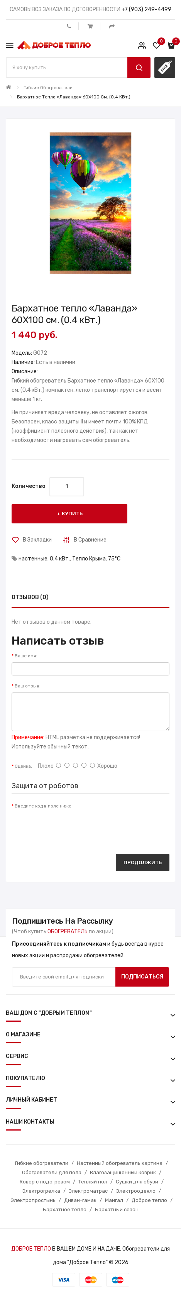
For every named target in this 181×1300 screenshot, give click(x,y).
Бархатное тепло (64, 1209)
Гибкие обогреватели (48, 87)
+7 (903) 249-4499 (146, 9)
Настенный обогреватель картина (119, 1163)
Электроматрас (88, 1191)
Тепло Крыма (89, 558)
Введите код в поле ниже (43, 806)
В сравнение (90, 540)
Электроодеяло (136, 1191)
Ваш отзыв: (28, 686)
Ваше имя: (26, 655)
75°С (114, 558)
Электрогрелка (41, 1191)
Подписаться (142, 976)
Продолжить (142, 862)
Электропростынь (33, 1200)
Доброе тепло (149, 1200)
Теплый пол (92, 1182)
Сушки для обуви (137, 1182)
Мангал (114, 1200)
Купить (72, 513)
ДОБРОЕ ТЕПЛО (31, 1249)
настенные (33, 558)
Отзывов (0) (30, 597)
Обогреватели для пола (51, 1172)
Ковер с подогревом (45, 1182)
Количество (29, 486)
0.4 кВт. (60, 558)
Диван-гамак (80, 1200)
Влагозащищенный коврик (123, 1172)
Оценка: (23, 766)
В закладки (37, 540)
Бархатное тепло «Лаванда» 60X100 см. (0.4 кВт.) (73, 97)
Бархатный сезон (117, 1209)
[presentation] (70, 827)
